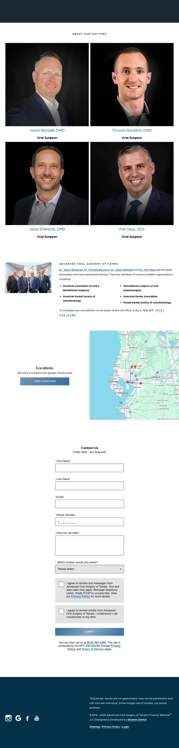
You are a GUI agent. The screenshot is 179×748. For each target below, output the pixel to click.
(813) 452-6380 (96, 642)
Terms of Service (93, 649)
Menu (166, 11)
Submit (89, 631)
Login (125, 726)
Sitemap (95, 726)
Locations (128, 11)
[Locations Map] (134, 375)
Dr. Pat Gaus (147, 269)
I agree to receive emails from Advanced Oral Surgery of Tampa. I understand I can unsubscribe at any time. (92, 614)
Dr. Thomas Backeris (97, 269)
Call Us (110, 11)
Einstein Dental (137, 719)
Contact (148, 11)
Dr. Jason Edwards (71, 269)
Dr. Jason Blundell (122, 269)
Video (94, 11)
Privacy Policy (80, 596)
